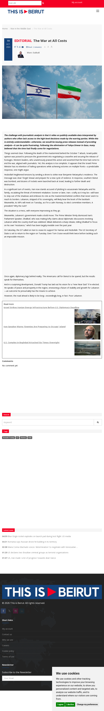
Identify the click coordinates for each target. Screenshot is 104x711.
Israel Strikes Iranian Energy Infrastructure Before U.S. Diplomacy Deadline (41, 307)
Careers (5, 645)
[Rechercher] (98, 422)
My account (77, 2)
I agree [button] (60, 704)
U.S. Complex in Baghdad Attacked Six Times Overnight (31, 342)
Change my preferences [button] (87, 704)
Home (5, 28)
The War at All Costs (50, 40)
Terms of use (8, 656)
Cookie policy (8, 651)
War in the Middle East (20, 28)
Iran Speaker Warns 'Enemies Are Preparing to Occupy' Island (35, 326)
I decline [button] (70, 704)
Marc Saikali (33, 52)
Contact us (7, 634)
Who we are (7, 639)
